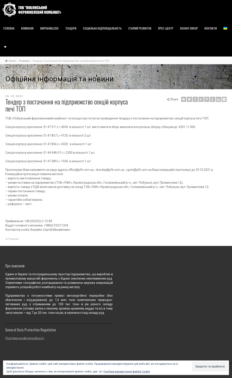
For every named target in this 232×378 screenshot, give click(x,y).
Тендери (13, 239)
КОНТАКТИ (210, 28)
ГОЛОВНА (9, 28)
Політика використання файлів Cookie (126, 371)
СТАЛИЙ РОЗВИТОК (139, 28)
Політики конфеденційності (24, 338)
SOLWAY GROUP (189, 28)
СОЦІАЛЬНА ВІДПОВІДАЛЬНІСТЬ (102, 28)
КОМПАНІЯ (27, 28)
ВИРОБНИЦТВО (49, 28)
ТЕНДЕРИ (70, 28)
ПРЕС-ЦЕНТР (165, 28)
